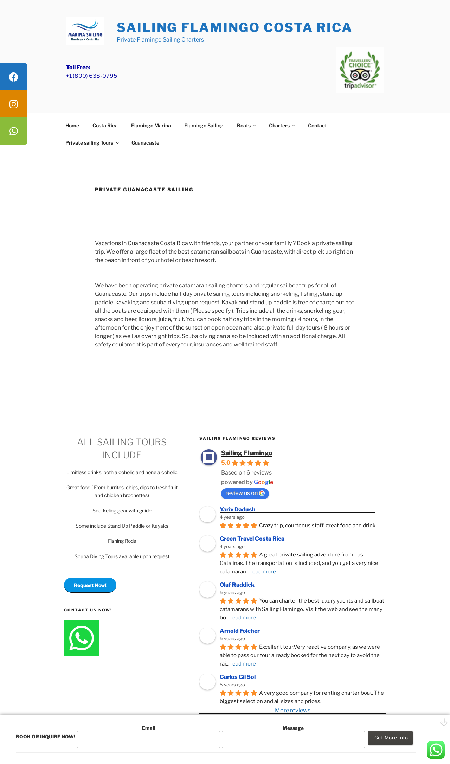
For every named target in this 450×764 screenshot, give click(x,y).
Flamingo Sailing (204, 125)
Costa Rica (105, 125)
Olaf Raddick (237, 584)
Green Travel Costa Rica (252, 538)
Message (293, 736)
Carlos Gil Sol (238, 677)
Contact (317, 125)
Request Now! (90, 585)
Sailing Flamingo (246, 453)
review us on (245, 493)
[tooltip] (13, 76)
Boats (247, 125)
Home (72, 125)
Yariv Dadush (238, 509)
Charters (282, 125)
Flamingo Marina (151, 125)
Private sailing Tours (92, 143)
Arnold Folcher (240, 631)
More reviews (292, 710)
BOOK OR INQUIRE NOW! (45, 736)
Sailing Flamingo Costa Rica (235, 27)
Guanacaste (145, 143)
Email (148, 736)
